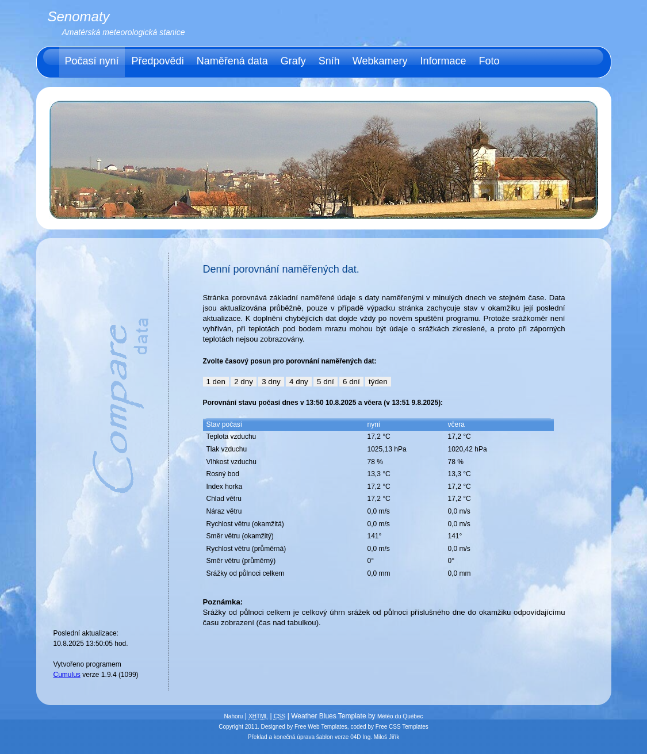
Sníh (329, 61)
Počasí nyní (92, 61)
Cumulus (67, 675)
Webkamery (380, 61)
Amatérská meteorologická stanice (123, 32)
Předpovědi (158, 61)
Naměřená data (232, 61)
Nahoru (233, 716)
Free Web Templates (320, 727)
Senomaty (79, 16)
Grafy (293, 61)
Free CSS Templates (402, 727)
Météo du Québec (400, 716)
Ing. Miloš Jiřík (380, 737)
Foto (489, 61)
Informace (443, 61)
